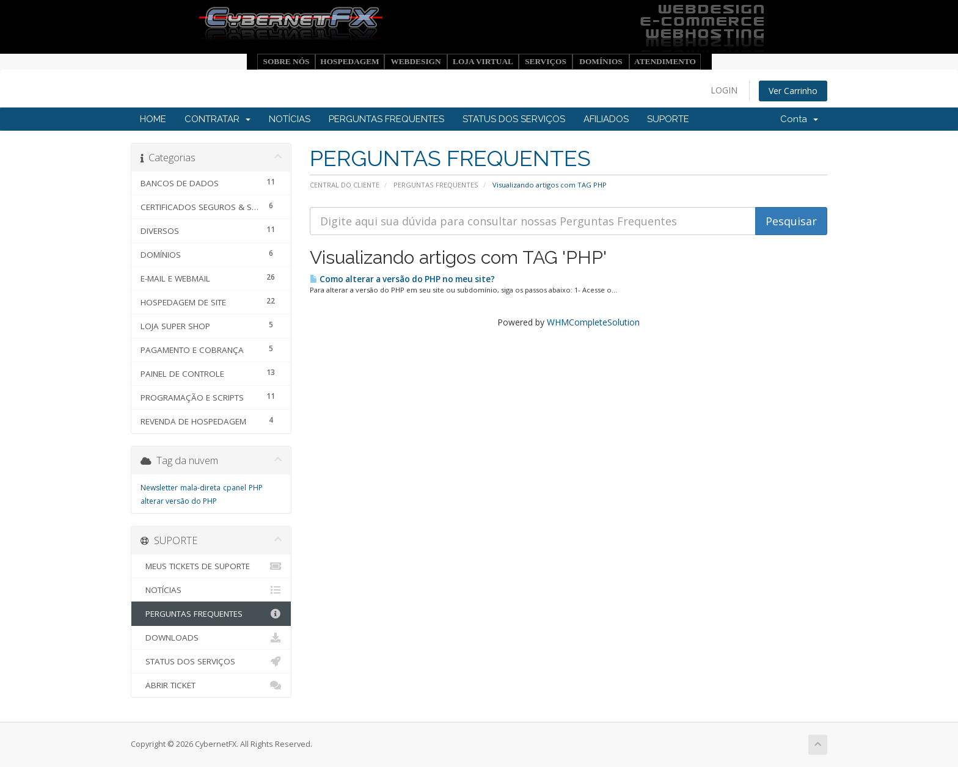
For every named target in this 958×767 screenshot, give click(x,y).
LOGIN (724, 90)
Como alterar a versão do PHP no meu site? (402, 279)
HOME (153, 119)
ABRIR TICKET (211, 685)
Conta (799, 119)
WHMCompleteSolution (593, 322)
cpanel (234, 487)
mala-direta (200, 487)
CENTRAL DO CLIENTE (344, 184)
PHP (256, 487)
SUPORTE (668, 119)
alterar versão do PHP (179, 501)
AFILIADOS (606, 119)
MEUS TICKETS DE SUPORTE (211, 566)
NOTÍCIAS (289, 119)
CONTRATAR (217, 119)
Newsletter (159, 487)
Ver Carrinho (793, 90)
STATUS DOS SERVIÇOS (514, 119)
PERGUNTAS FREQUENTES (386, 119)
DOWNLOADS (211, 637)
